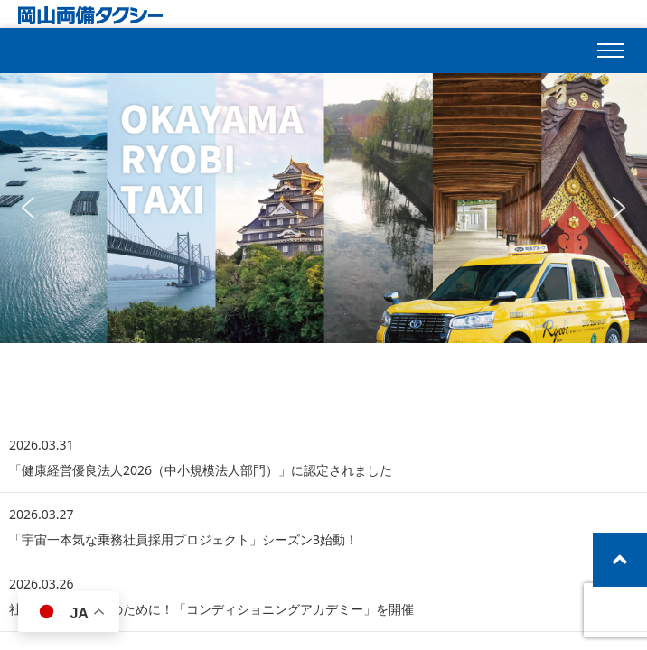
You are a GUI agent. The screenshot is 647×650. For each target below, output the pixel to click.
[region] (323, 207)
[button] (28, 207)
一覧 (601, 372)
